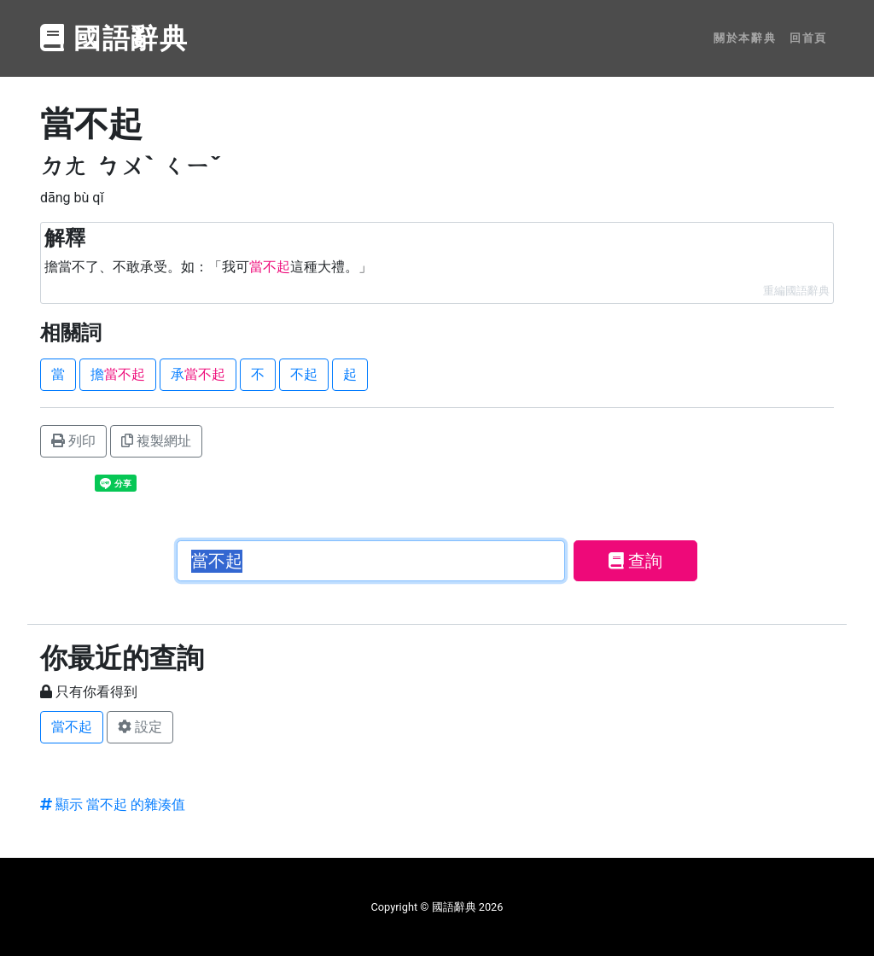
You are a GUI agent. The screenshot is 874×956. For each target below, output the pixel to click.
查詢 (635, 561)
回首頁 (808, 38)
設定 (140, 727)
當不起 (71, 727)
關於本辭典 (745, 38)
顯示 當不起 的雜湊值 (112, 804)
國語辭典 (114, 38)
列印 (73, 441)
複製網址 (156, 441)
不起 (304, 374)
